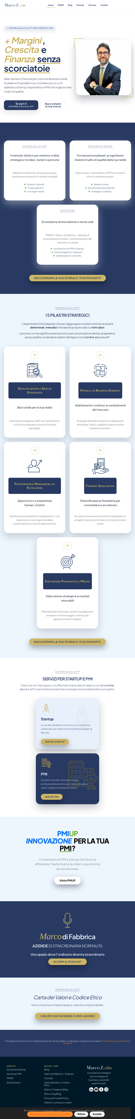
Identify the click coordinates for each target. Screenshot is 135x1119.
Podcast (80, 5)
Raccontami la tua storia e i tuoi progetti (67, 278)
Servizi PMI (52, 796)
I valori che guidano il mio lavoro (67, 1016)
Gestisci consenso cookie (58, 1102)
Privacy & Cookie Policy (56, 1098)
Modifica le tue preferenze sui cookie (50, 1114)
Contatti (104, 5)
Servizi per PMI (14, 1073)
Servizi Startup (55, 741)
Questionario (14, 1082)
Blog (70, 5)
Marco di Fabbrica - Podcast (59, 1073)
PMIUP (61, 5)
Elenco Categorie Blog (56, 1089)
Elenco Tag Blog (52, 1093)
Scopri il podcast (67, 961)
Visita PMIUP (67, 880)
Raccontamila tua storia (53, 105)
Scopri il (21, 105)
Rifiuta (81, 1114)
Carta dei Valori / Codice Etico (57, 1084)
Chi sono (92, 5)
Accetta (97, 1114)
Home (51, 5)
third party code (53, 1110)
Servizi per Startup (16, 1069)
